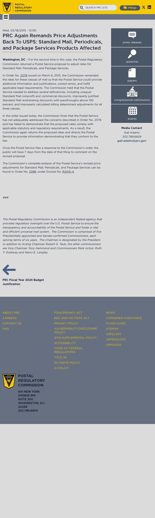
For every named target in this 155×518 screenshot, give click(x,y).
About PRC (11, 312)
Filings (129, 7)
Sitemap (112, 328)
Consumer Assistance (124, 318)
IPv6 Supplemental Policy (75, 337)
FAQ (6, 328)
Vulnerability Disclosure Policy (75, 330)
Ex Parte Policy (67, 362)
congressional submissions (132, 99)
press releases (132, 42)
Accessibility (65, 343)
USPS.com (113, 334)
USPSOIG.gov (116, 339)
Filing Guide (116, 323)
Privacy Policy (66, 323)
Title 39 (60, 357)
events (132, 118)
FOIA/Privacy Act (68, 312)
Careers (10, 318)
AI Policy (61, 368)
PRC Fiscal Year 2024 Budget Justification (23, 280)
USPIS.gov (113, 344)
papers (132, 80)
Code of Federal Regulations (68, 350)
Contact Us (12, 323)
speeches (132, 61)
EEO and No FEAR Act (71, 318)
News (110, 312)
